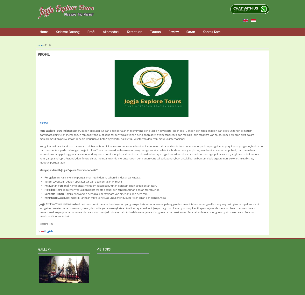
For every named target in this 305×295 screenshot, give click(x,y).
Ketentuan (134, 32)
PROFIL (44, 123)
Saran (190, 32)
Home (44, 32)
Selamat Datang (68, 32)
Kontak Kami (212, 32)
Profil (91, 32)
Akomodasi (111, 32)
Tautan (155, 32)
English (47, 231)
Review (173, 32)
